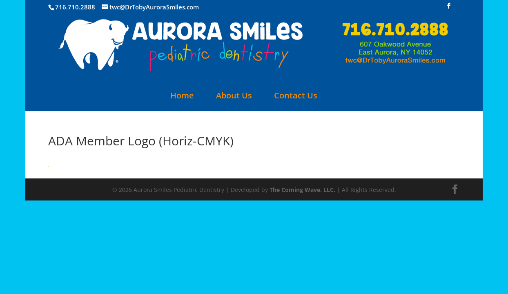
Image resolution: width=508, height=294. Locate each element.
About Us (234, 97)
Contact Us (295, 97)
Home (182, 97)
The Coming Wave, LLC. (302, 190)
